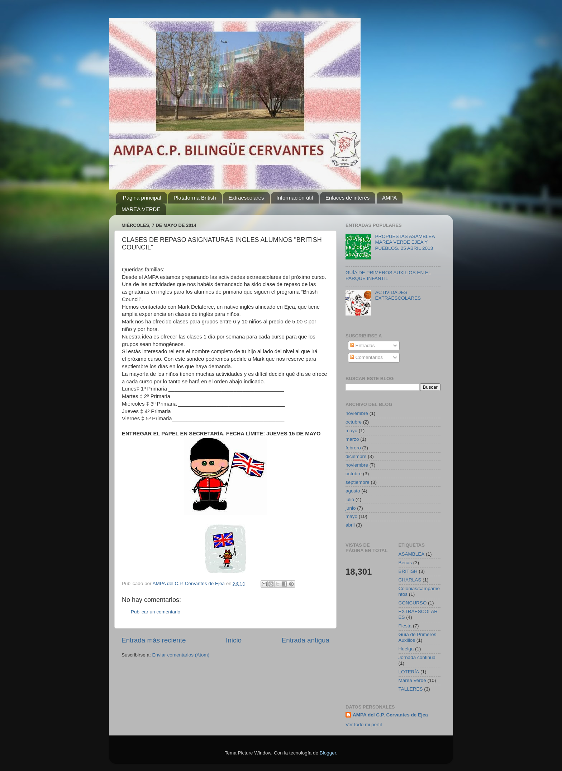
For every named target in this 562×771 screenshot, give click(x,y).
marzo (352, 439)
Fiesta (405, 626)
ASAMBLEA (412, 554)
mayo (351, 430)
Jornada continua (417, 657)
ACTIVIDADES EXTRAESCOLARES (398, 295)
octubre (354, 422)
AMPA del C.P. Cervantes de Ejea (390, 715)
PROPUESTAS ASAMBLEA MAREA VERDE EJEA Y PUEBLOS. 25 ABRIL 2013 (404, 242)
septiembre (358, 482)
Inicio (234, 640)
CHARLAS (410, 580)
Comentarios (366, 357)
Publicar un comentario (155, 612)
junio (351, 508)
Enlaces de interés (347, 198)
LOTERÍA (409, 671)
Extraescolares (246, 198)
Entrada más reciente (154, 640)
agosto (353, 491)
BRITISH (408, 571)
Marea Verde (412, 680)
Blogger (328, 753)
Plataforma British (194, 198)
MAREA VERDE (141, 209)
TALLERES (411, 689)
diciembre (356, 456)
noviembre (357, 413)
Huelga (406, 648)
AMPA (389, 198)
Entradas (362, 345)
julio (350, 499)
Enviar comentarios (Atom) (181, 655)
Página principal (142, 198)
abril (350, 525)
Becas (405, 562)
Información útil (294, 198)
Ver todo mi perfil (364, 724)
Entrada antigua (305, 640)
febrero (353, 447)
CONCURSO (413, 603)
